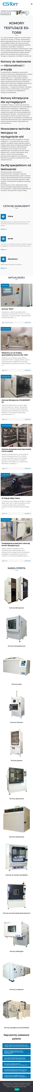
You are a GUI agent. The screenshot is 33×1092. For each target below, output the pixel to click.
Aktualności (13, 259)
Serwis (10, 239)
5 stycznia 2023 (6, 328)
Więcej (3, 229)
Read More (28, 322)
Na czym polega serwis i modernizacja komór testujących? (16, 1064)
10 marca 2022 (6, 520)
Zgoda (17, 1089)
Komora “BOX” (8, 309)
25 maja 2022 (5, 474)
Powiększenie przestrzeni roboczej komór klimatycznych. (16, 544)
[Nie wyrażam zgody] (31, 1086)
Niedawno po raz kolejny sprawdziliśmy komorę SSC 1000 (15, 354)
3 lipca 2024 (5, 285)
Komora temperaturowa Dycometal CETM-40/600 (16, 450)
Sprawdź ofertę (5, 13)
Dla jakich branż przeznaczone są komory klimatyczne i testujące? (15, 1070)
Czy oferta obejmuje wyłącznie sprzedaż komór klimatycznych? (15, 1058)
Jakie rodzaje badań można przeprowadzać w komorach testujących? (14, 1052)
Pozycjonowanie (8, 322)
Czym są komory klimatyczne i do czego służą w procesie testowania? (16, 1045)
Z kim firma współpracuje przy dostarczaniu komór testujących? (15, 1076)
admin (5, 370)
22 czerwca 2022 (6, 425)
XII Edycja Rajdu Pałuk (11, 498)
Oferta (10, 216)
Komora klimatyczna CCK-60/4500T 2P (16, 401)
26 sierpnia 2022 (6, 376)
